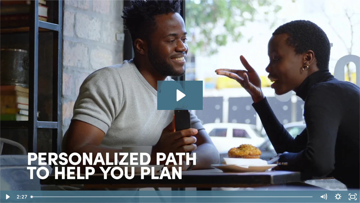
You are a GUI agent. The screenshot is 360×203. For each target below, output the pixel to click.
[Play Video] (7, 197)
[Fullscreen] (352, 197)
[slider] (172, 197)
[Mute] (323, 197)
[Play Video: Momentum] (180, 95)
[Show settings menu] (338, 197)
